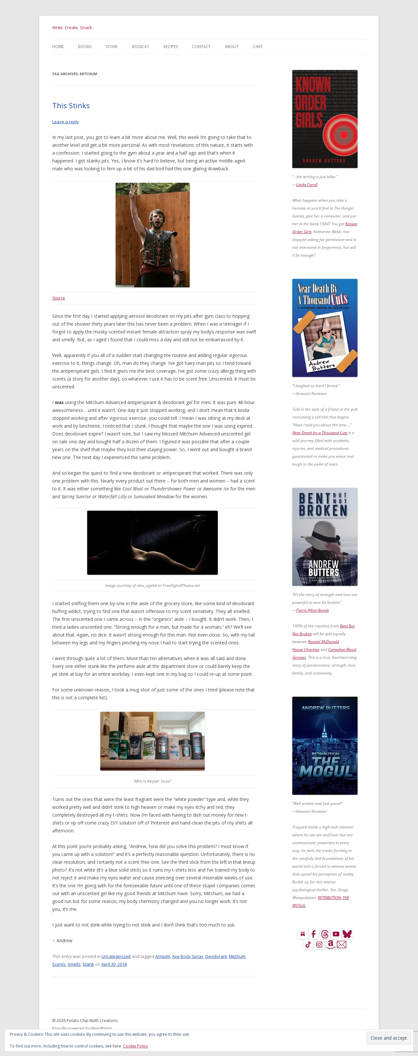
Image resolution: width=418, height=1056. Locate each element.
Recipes (171, 46)
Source (58, 298)
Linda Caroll (306, 184)
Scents (59, 964)
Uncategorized (116, 956)
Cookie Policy (135, 1046)
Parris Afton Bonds (312, 610)
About (232, 46)
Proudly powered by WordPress (82, 1028)
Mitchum (237, 956)
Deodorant (216, 956)
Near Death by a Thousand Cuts (319, 432)
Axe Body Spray (187, 956)
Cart (258, 46)
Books (84, 46)
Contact (201, 46)
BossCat (140, 46)
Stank (88, 964)
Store (112, 46)
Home (58, 46)
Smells (74, 964)
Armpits (162, 956)
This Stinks (71, 105)
